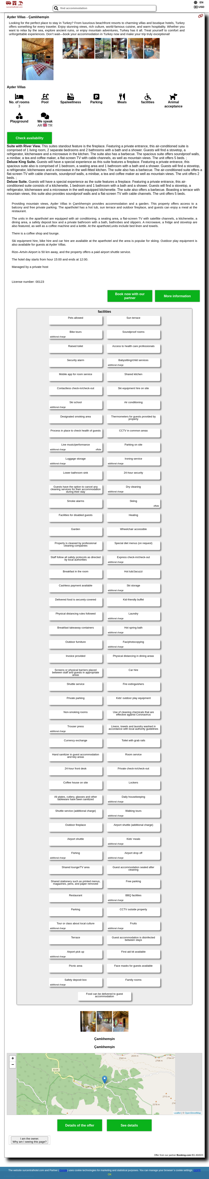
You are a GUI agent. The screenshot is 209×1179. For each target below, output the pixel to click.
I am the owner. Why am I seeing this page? (29, 1140)
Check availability (29, 138)
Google (63, 1170)
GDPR (197, 1170)
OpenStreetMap (193, 1113)
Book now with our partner (130, 296)
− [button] (12, 1065)
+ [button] (12, 1059)
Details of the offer (79, 1125)
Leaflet (177, 1113)
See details (129, 1125)
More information (177, 296)
